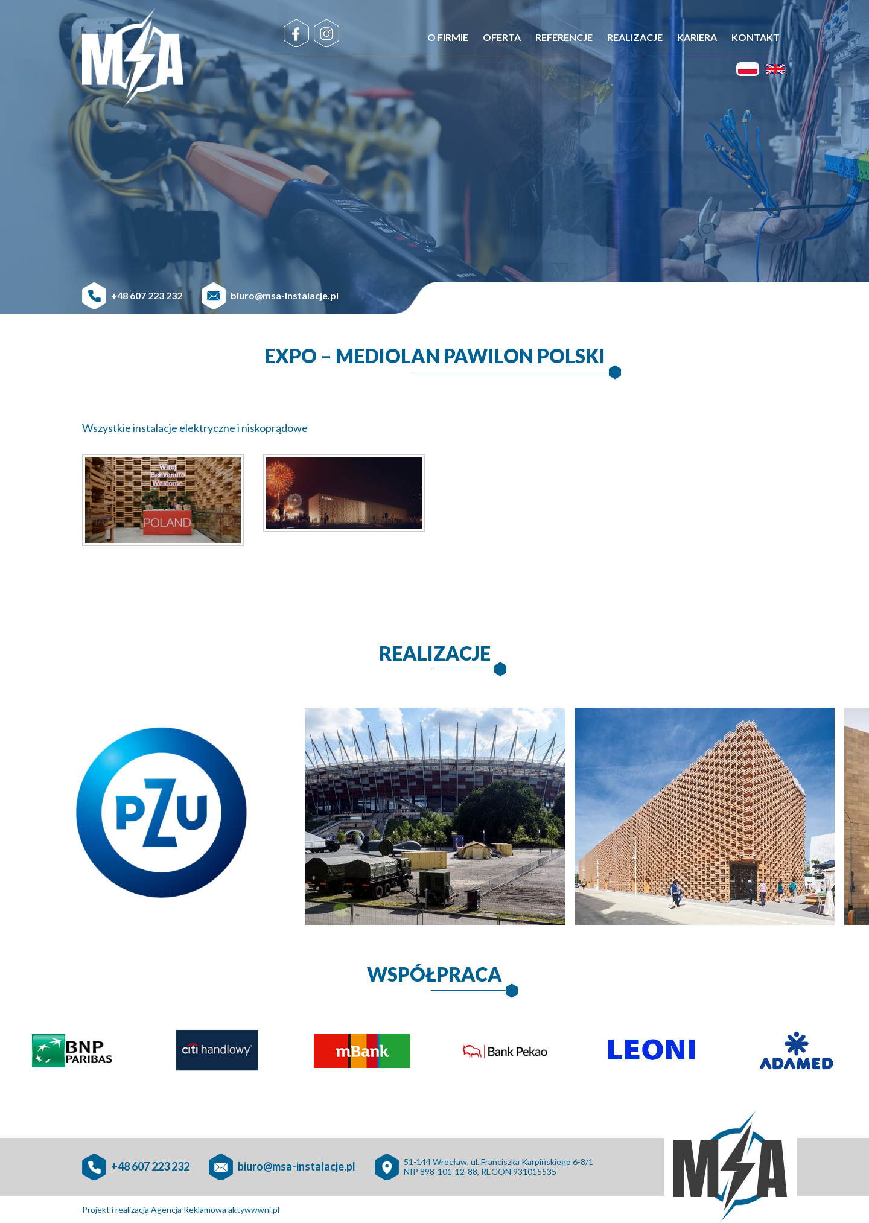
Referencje (564, 37)
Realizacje (635, 37)
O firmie (447, 37)
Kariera (697, 37)
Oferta (502, 37)
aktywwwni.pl (253, 1209)
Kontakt (755, 37)
